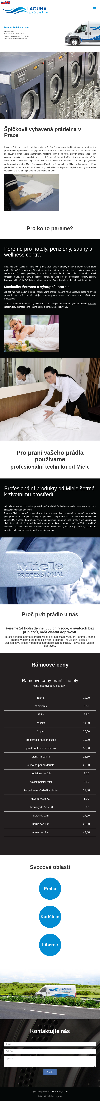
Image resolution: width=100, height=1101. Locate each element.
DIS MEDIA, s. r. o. (59, 1091)
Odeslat (49, 1072)
